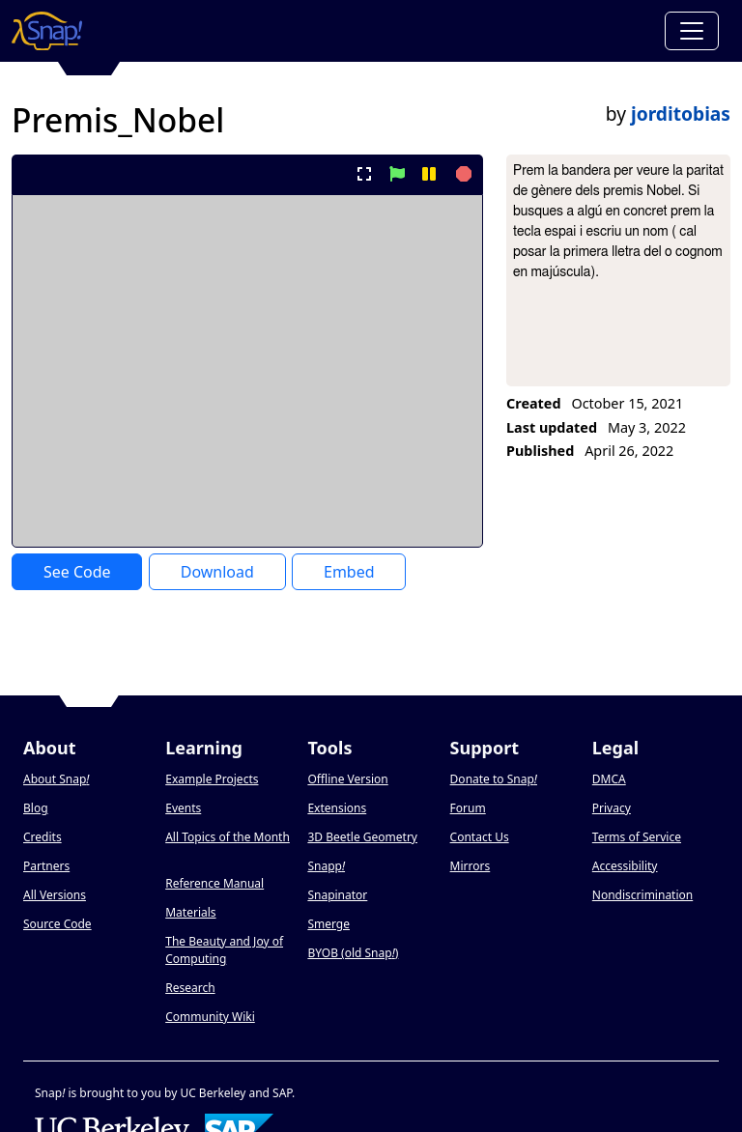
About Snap (56, 779)
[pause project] (428, 173)
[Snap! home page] (47, 31)
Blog (35, 808)
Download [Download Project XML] (217, 571)
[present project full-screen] (365, 173)
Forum (468, 808)
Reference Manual (214, 883)
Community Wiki (210, 1016)
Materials (190, 912)
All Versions (54, 895)
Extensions (336, 808)
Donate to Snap (493, 779)
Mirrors (470, 866)
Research (189, 987)
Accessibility (625, 866)
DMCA (609, 779)
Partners (46, 866)
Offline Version (347, 779)
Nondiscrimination (642, 895)
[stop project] (461, 173)
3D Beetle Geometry (362, 837)
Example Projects (211, 779)
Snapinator (337, 895)
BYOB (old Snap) (352, 953)
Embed (349, 571)
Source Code (57, 924)
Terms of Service (636, 837)
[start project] (397, 173)
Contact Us (479, 837)
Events (183, 808)
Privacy (611, 808)
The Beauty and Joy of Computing (224, 950)
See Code (77, 571)
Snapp (326, 866)
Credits (42, 837)
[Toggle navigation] (692, 31)
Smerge (328, 924)
